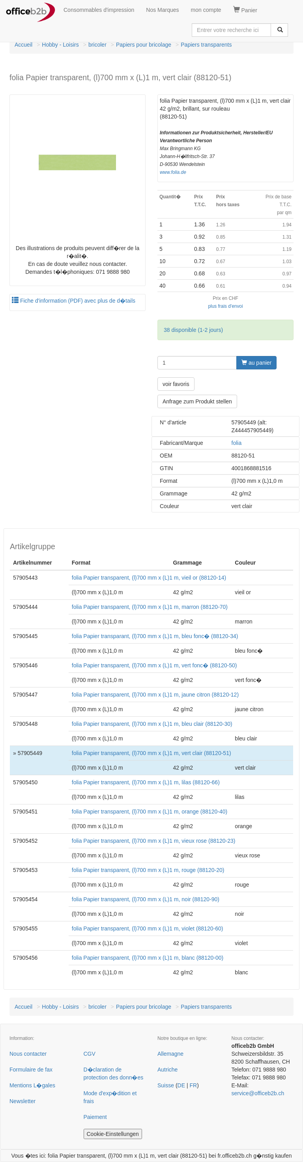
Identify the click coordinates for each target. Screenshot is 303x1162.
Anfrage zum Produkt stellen (197, 401)
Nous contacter (28, 1054)
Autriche (167, 1069)
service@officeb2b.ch (258, 1093)
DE (181, 1085)
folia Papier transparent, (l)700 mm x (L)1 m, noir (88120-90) (145, 899)
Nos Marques (162, 10)
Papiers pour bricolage (143, 44)
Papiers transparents (206, 44)
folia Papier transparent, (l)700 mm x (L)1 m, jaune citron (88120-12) (155, 694)
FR (193, 1085)
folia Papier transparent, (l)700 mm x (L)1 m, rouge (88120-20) (148, 870)
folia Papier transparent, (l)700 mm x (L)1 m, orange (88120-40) (150, 811)
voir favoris (176, 384)
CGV (89, 1054)
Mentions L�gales (32, 1085)
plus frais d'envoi (225, 306)
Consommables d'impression (99, 10)
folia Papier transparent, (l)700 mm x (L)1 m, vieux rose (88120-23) (154, 841)
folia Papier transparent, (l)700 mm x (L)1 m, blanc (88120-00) (147, 958)
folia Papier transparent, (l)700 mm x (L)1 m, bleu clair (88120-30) (152, 724)
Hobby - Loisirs (60, 44)
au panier (256, 363)
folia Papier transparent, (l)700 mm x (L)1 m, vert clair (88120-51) (151, 753)
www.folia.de (173, 172)
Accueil (23, 44)
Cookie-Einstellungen (113, 1134)
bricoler (97, 44)
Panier (245, 9)
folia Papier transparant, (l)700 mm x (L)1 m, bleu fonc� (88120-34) (155, 636)
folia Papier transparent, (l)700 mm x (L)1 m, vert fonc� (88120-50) (154, 665)
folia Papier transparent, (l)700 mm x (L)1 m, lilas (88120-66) (146, 782)
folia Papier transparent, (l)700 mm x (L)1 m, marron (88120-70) (150, 607)
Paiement (95, 1117)
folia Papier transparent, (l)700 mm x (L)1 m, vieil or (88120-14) (149, 577)
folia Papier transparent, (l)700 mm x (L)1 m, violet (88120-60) (147, 928)
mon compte (206, 10)
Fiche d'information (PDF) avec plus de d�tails (73, 301)
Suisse (165, 1085)
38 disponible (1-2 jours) (193, 330)
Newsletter (22, 1101)
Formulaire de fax (30, 1069)
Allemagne (170, 1054)
